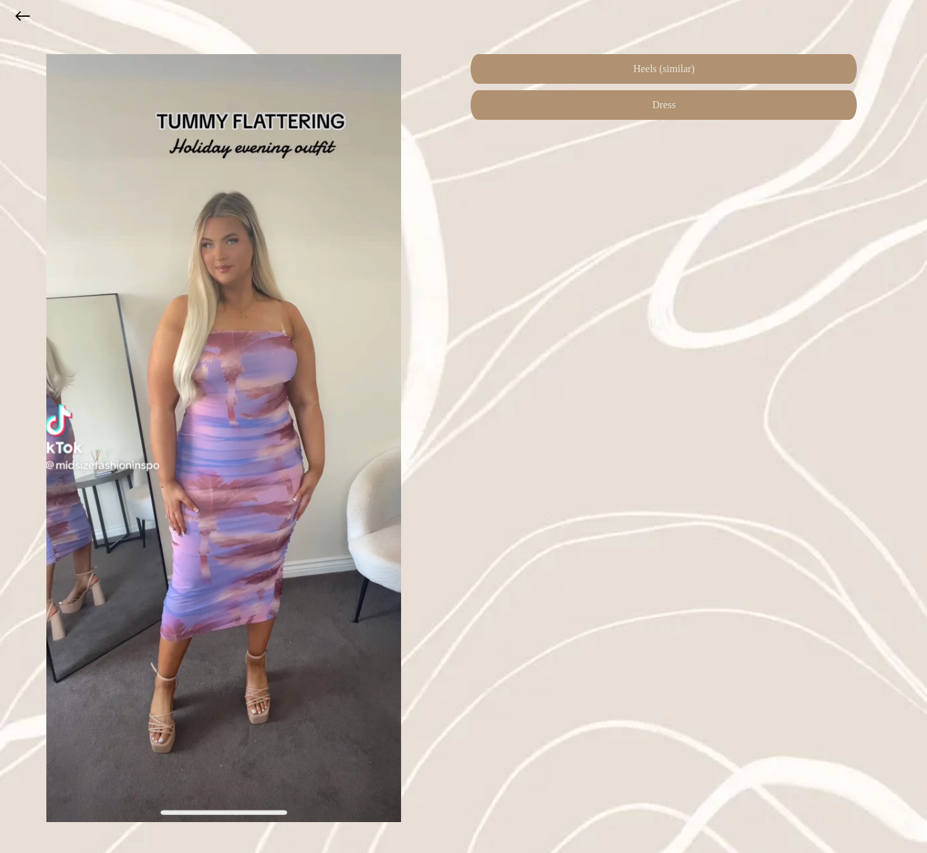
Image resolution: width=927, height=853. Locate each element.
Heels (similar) (664, 68)
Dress (663, 104)
